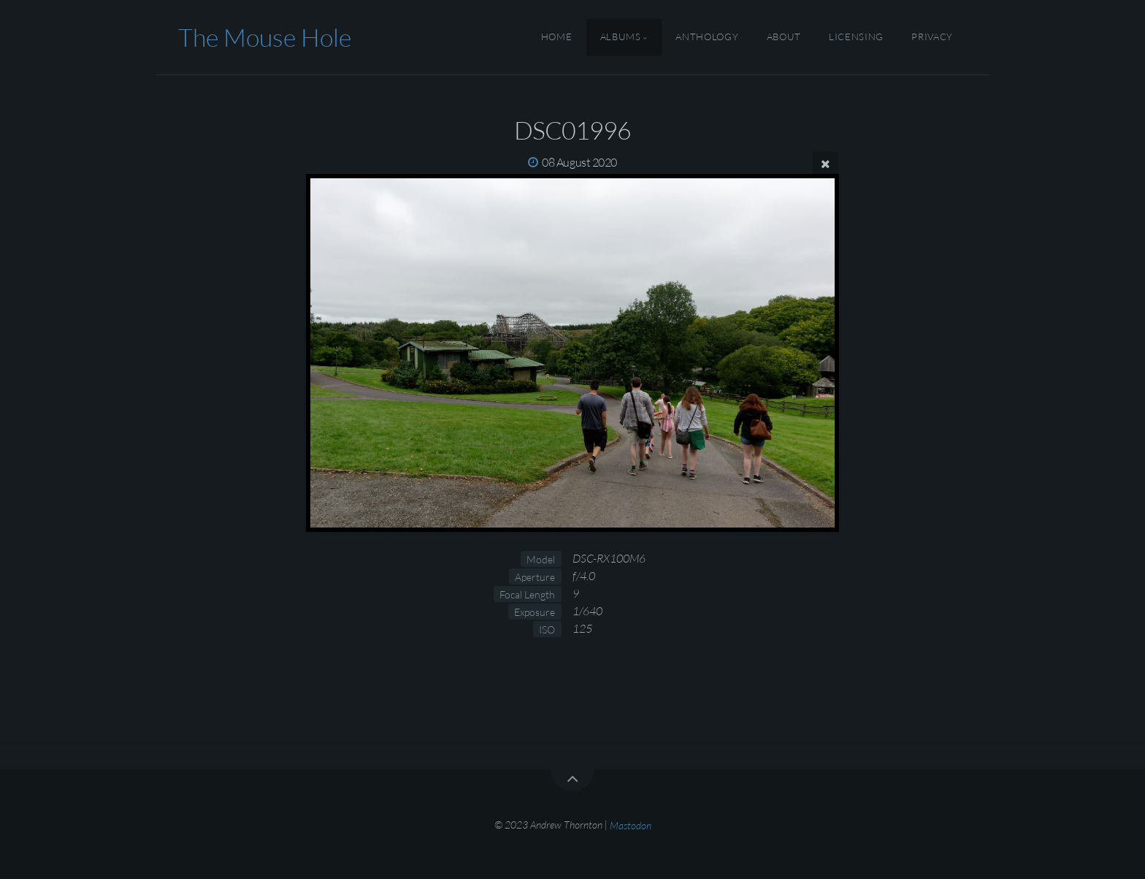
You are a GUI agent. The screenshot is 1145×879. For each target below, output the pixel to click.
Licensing (856, 37)
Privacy (931, 37)
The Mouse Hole (264, 37)
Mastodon (630, 824)
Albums (620, 37)
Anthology (706, 37)
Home (556, 37)
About (784, 37)
